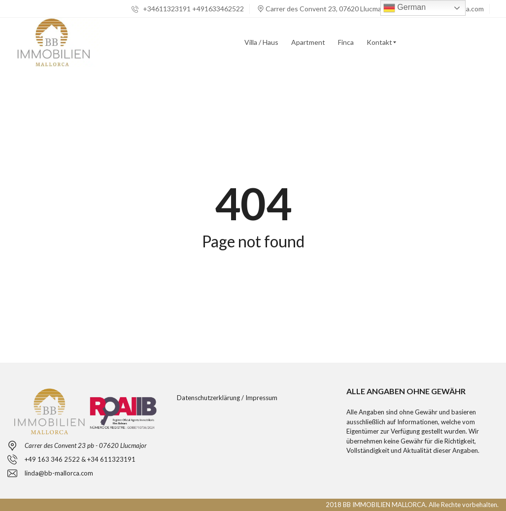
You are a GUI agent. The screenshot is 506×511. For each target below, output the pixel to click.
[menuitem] (261, 42)
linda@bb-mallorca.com (59, 473)
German (404, 8)
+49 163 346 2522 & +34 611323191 (80, 459)
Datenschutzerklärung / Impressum (227, 398)
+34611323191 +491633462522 (188, 8)
